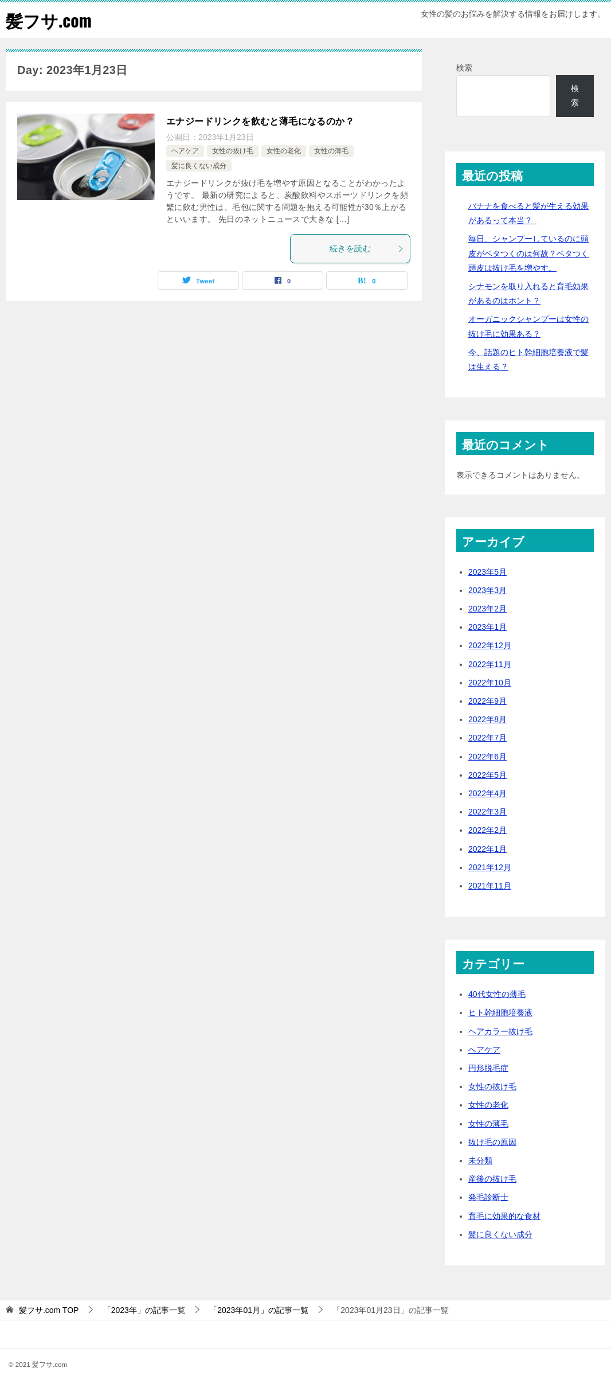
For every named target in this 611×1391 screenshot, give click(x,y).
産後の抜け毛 (492, 1178)
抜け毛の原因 (492, 1141)
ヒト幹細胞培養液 (500, 1012)
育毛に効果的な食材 (504, 1215)
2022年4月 (487, 792)
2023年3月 (487, 589)
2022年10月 (489, 682)
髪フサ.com (49, 20)
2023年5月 (487, 571)
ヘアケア (185, 151)
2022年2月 (487, 830)
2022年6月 (487, 756)
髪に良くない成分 (198, 165)
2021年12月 (489, 866)
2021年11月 (489, 885)
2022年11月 (489, 663)
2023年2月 (487, 608)
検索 (464, 67)
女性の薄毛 (331, 151)
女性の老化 (284, 151)
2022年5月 (487, 774)
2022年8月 (487, 719)
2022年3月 (487, 811)
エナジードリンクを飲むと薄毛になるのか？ (260, 121)
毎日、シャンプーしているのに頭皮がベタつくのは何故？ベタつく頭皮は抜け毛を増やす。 (528, 253)
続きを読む (367, 247)
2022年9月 (487, 700)
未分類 (480, 1159)
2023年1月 (487, 627)
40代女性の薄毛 (497, 994)
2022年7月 (487, 737)
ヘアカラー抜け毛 (500, 1030)
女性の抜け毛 (232, 151)
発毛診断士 (488, 1197)
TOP (49, 1309)
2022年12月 (489, 645)
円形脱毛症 (488, 1067)
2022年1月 (487, 848)
